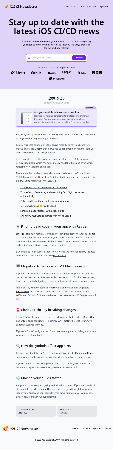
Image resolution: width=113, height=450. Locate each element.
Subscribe (79, 57)
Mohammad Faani (84, 353)
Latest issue (70, 6)
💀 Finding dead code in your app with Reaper (52, 226)
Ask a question (88, 6)
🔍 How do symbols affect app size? (43, 345)
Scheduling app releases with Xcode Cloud (42, 210)
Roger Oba (89, 317)
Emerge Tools (23, 233)
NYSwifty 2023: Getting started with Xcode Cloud (45, 215)
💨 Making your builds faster (38, 378)
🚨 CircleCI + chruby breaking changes (46, 309)
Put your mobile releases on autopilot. (57, 112)
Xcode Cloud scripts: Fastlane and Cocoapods (43, 187)
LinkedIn (86, 428)
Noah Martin (59, 255)
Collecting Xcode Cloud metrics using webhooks (45, 201)
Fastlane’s (28, 320)
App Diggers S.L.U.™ (51, 440)
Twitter (75, 428)
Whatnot (53, 287)
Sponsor (104, 6)
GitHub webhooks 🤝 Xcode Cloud (38, 205)
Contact (107, 428)
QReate (38, 148)
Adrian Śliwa (22, 291)
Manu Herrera (48, 389)
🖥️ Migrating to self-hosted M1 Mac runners (50, 266)
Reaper (91, 233)
